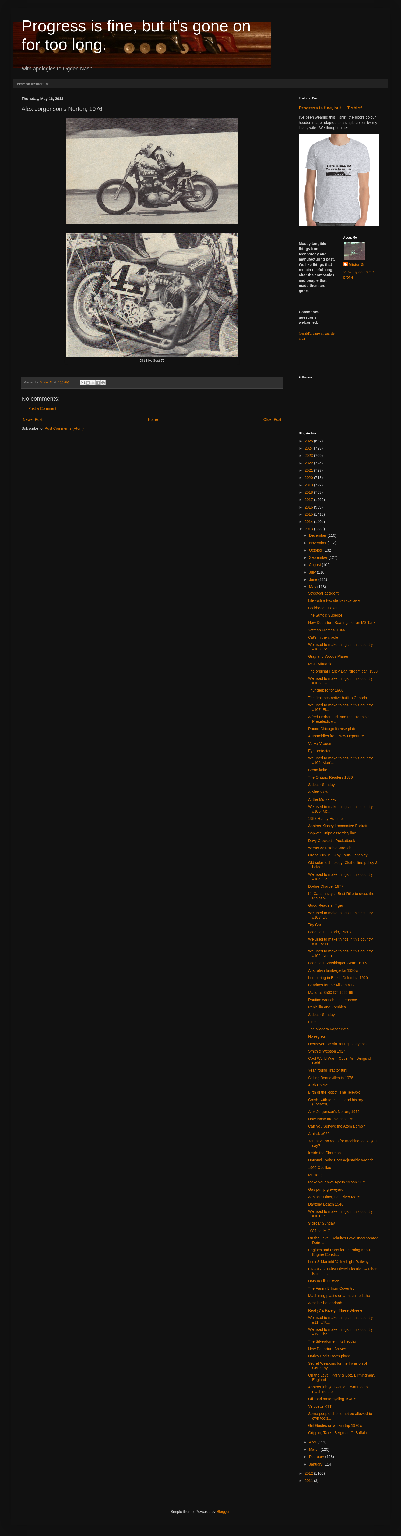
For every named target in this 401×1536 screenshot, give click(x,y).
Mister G (356, 264)
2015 (309, 514)
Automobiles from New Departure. (336, 736)
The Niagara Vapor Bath (328, 1029)
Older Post (272, 419)
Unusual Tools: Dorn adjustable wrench (341, 1160)
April (313, 1442)
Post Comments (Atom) (64, 428)
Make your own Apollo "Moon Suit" (337, 1182)
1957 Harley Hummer (326, 818)
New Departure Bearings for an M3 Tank (341, 622)
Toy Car (314, 925)
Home (153, 419)
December (318, 535)
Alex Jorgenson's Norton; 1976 (334, 1112)
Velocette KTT (320, 1406)
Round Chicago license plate (332, 729)
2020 (309, 477)
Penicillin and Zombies (327, 1007)
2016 (309, 507)
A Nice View (318, 792)
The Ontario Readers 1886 (330, 777)
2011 (309, 1480)
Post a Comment (42, 408)
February (317, 1457)
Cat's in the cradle (323, 637)
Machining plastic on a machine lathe (339, 1295)
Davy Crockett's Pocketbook (331, 840)
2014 (309, 522)
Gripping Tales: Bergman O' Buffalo (337, 1433)
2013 (309, 529)
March (315, 1449)
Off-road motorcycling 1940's (332, 1399)
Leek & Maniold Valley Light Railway (338, 1262)
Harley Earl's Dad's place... (330, 1356)
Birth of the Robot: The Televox (334, 1092)
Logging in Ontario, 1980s (329, 932)
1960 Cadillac (319, 1167)
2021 (309, 470)
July (313, 572)
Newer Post (32, 419)
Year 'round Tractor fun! (327, 1070)
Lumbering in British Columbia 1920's (339, 978)
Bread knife (317, 770)
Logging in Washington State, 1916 (337, 963)
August (315, 565)
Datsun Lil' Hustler (323, 1281)
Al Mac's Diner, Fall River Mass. (334, 1197)
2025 (309, 441)
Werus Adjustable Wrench (329, 848)
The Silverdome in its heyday (332, 1341)
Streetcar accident (323, 593)
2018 (309, 492)
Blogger (223, 1511)
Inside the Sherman (324, 1153)
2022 (309, 463)
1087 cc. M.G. (320, 1231)
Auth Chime (318, 1085)
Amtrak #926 (318, 1134)
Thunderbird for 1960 (325, 690)
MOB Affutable (320, 664)
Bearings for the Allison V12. (332, 985)
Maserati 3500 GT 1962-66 (330, 992)
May (313, 587)
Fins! (312, 1022)
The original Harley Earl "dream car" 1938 (343, 671)
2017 (309, 499)
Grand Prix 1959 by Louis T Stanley (338, 855)
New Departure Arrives (327, 1349)
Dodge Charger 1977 (325, 886)
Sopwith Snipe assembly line (332, 833)
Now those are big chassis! (330, 1119)
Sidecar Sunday (321, 785)
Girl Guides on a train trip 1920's (335, 1425)
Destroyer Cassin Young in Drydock (337, 1044)
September (318, 557)
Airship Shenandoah (325, 1303)
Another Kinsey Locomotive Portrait (337, 826)
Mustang (315, 1175)
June (313, 579)
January (316, 1464)
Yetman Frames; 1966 (326, 630)
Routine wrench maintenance (332, 1000)
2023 (309, 455)
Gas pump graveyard (325, 1189)
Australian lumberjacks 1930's (333, 970)
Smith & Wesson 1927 (326, 1051)
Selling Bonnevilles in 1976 (330, 1078)
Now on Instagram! (33, 84)
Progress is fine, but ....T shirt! (330, 107)
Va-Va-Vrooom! (320, 743)
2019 (309, 485)
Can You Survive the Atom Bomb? (336, 1126)
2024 (309, 448)
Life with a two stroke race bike (334, 600)
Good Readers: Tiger (325, 905)
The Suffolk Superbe (325, 615)
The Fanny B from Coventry (331, 1288)
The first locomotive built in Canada (337, 698)
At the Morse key (322, 799)
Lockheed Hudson (323, 608)
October (316, 550)
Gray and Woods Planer (328, 656)
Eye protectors (320, 751)
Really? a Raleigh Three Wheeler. (336, 1310)
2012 (309, 1473)
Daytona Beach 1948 (325, 1204)
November (318, 543)
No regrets (317, 1036)
